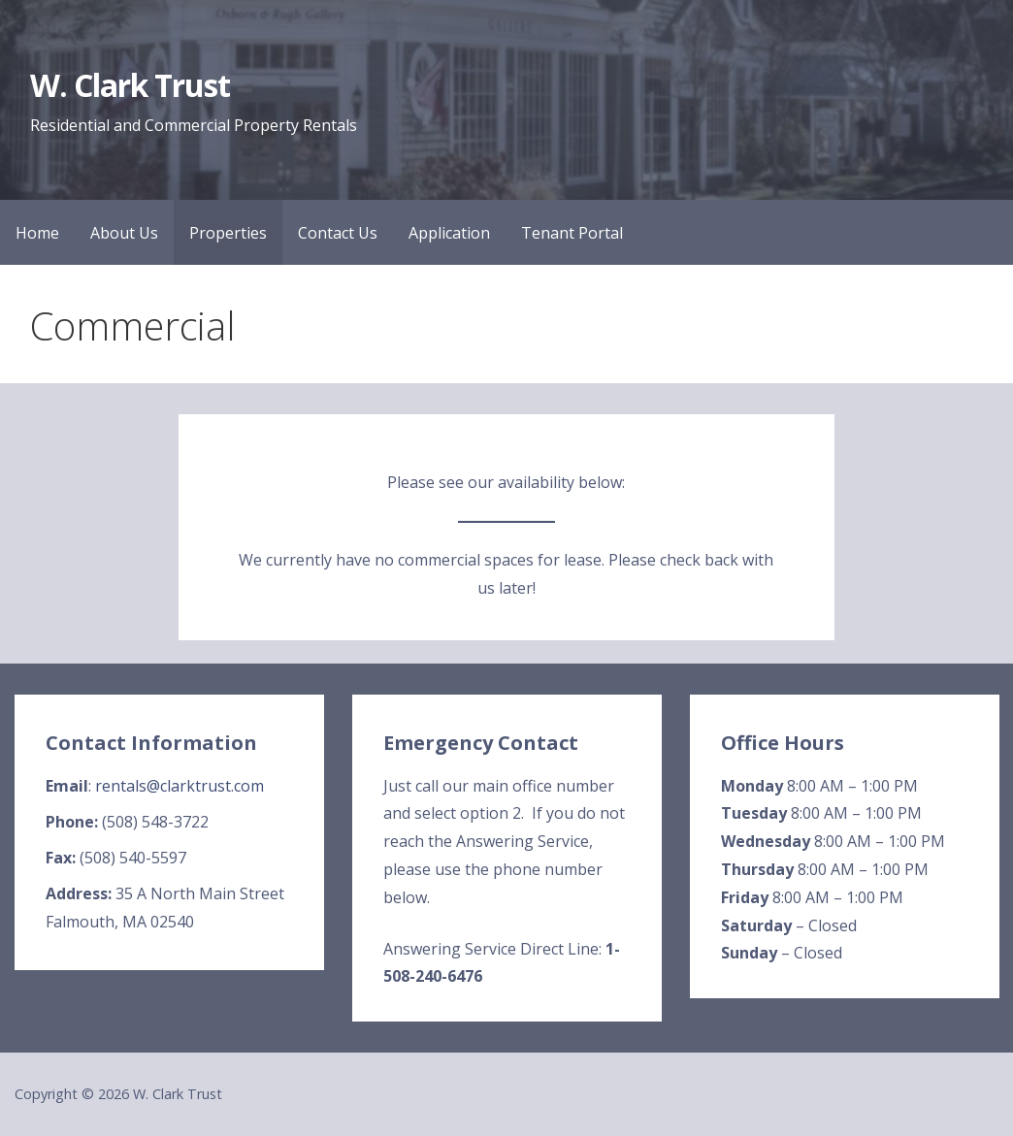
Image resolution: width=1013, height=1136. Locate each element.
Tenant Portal (572, 232)
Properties (228, 232)
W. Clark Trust (130, 85)
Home (37, 232)
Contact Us (337, 232)
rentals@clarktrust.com (179, 785)
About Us (124, 232)
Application (449, 232)
